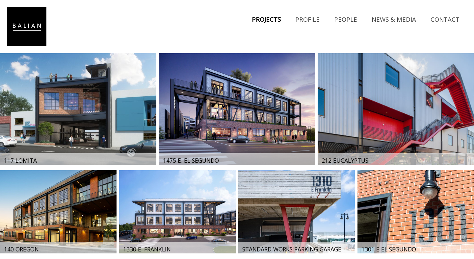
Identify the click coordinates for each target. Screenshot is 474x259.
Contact (445, 19)
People (345, 19)
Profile (307, 19)
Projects (266, 19)
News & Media (394, 19)
